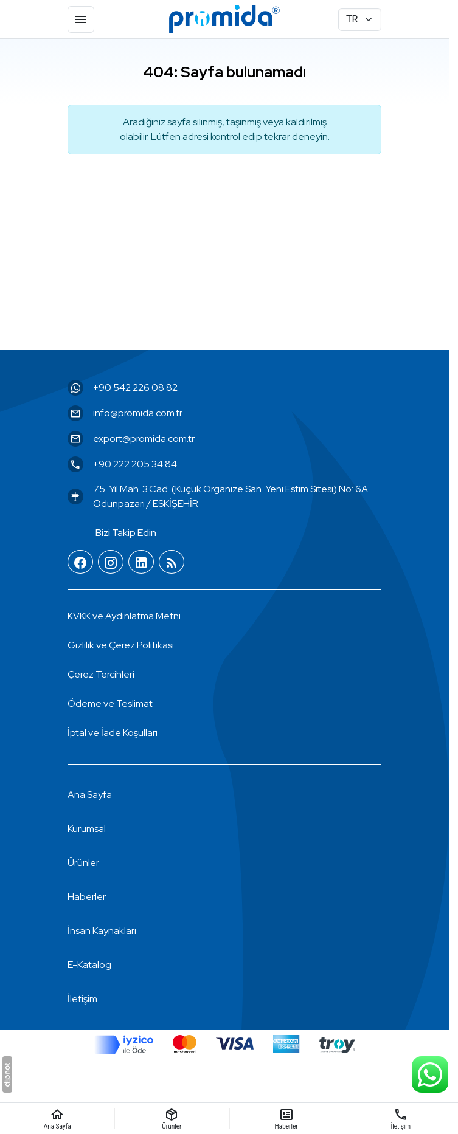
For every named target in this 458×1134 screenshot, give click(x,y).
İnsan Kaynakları (102, 930)
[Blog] (171, 562)
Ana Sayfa (90, 794)
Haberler (87, 896)
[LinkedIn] (141, 562)
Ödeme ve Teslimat (110, 703)
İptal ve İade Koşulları (113, 732)
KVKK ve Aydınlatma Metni (124, 616)
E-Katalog (89, 964)
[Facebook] (80, 562)
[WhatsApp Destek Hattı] (430, 1074)
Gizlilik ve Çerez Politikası (121, 645)
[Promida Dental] (224, 19)
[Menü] (81, 19)
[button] (101, 674)
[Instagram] (110, 562)
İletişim (82, 998)
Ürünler (83, 862)
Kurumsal (87, 828)
